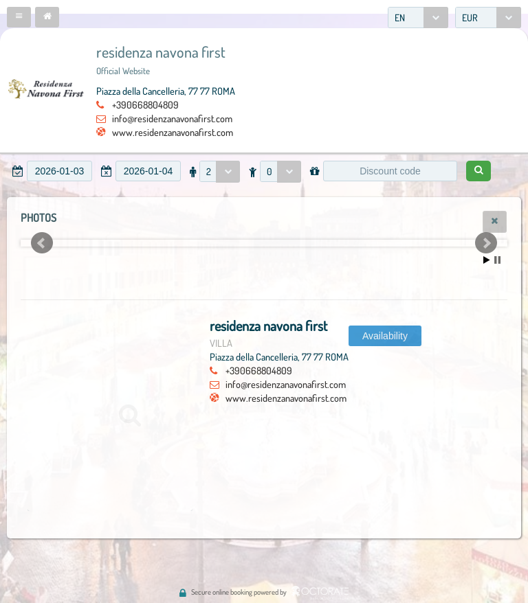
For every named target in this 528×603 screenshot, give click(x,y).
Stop (497, 260)
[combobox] (418, 17)
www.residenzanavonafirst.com (172, 132)
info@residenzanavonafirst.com (172, 118)
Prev (42, 243)
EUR (470, 17)
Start (486, 260)
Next (486, 243)
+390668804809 (145, 104)
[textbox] (59, 171)
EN (400, 17)
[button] (19, 17)
